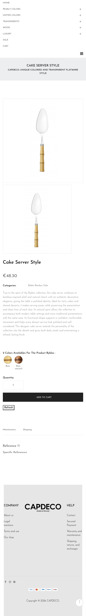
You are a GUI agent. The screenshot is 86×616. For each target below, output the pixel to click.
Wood (6, 28)
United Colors (11, 15)
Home (6, 3)
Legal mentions (8, 523)
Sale (5, 40)
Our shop (9, 537)
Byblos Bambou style (38, 285)
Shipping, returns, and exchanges (73, 545)
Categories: (9, 285)
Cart (5, 46)
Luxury (7, 34)
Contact (71, 515)
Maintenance (9, 430)
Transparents (11, 22)
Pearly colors (11, 9)
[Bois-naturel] (19, 360)
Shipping (27, 430)
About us (8, 515)
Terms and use (11, 531)
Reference (9, 446)
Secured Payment (71, 523)
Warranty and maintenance (74, 533)
